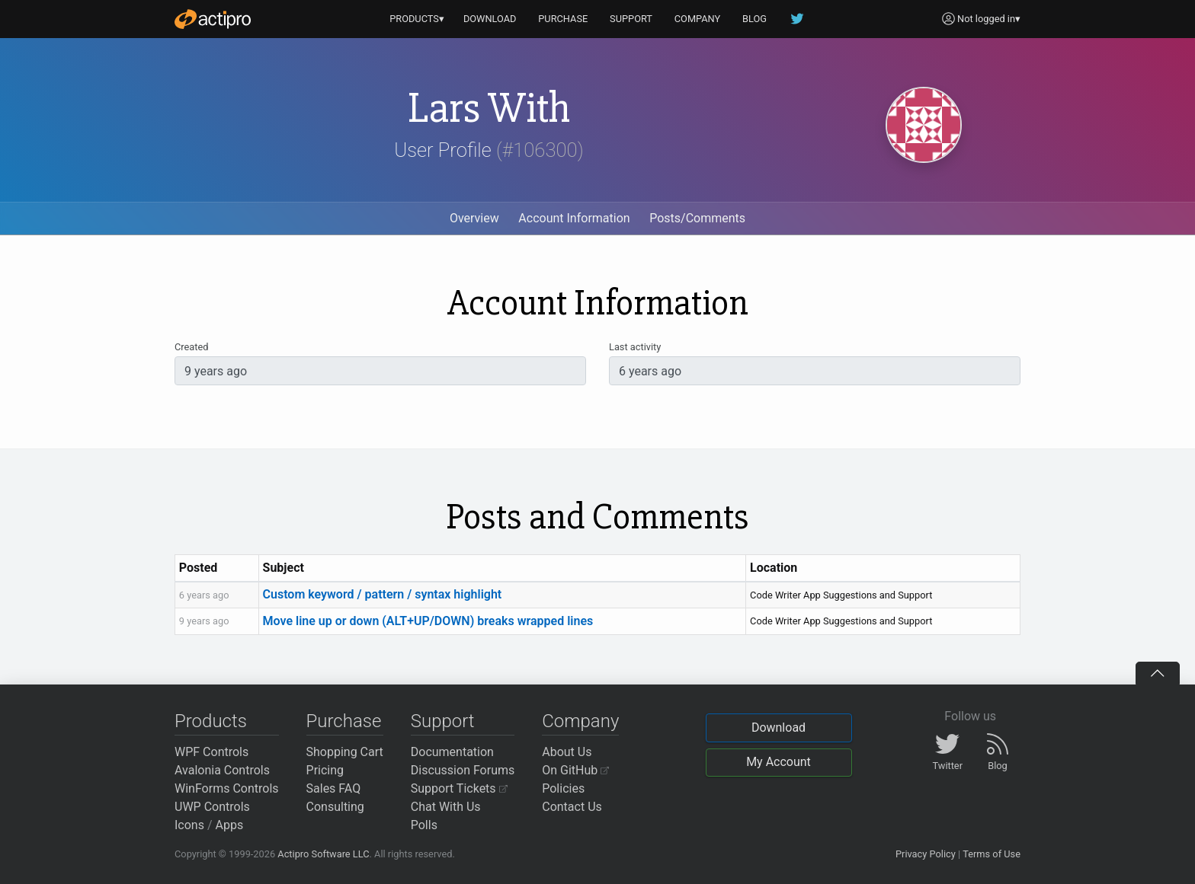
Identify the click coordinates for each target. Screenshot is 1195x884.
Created (191, 347)
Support (443, 721)
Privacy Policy (925, 854)
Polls (424, 825)
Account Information (574, 218)
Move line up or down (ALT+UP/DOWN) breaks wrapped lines (428, 621)
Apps (230, 825)
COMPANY (697, 18)
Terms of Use (991, 854)
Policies (563, 788)
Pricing (325, 770)
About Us (566, 752)
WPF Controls (211, 752)
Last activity (635, 347)
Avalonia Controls (222, 770)
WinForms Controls (227, 788)
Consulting (335, 806)
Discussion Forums (463, 770)
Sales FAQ (333, 788)
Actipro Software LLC (323, 854)
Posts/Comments (697, 218)
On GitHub (575, 770)
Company (580, 721)
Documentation (452, 752)
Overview (474, 218)
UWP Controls (212, 806)
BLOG (754, 18)
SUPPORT (631, 18)
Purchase (344, 721)
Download (778, 727)
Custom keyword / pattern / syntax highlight (382, 594)
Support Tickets (459, 788)
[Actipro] (213, 19)
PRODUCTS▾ (416, 18)
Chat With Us (446, 806)
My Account (778, 762)
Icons (189, 825)
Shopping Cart (344, 752)
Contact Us (572, 806)
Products (211, 721)
